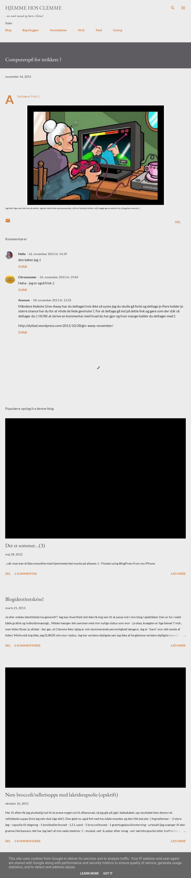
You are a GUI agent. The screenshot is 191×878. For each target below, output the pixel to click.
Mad (99, 30)
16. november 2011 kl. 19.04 (59, 277)
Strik (81, 30)
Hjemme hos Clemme (33, 7)
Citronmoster (27, 277)
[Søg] (172, 7)
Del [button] (178, 222)
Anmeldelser (58, 30)
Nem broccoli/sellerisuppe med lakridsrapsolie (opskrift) (61, 794)
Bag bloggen (30, 30)
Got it (108, 873)
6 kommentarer (27, 645)
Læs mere (178, 573)
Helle (21, 254)
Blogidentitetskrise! (24, 599)
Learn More (89, 873)
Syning (117, 30)
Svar (22, 266)
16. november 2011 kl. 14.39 (48, 254)
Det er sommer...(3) (25, 545)
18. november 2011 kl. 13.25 (52, 300)
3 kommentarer (27, 841)
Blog (8, 30)
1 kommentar (25, 573)
